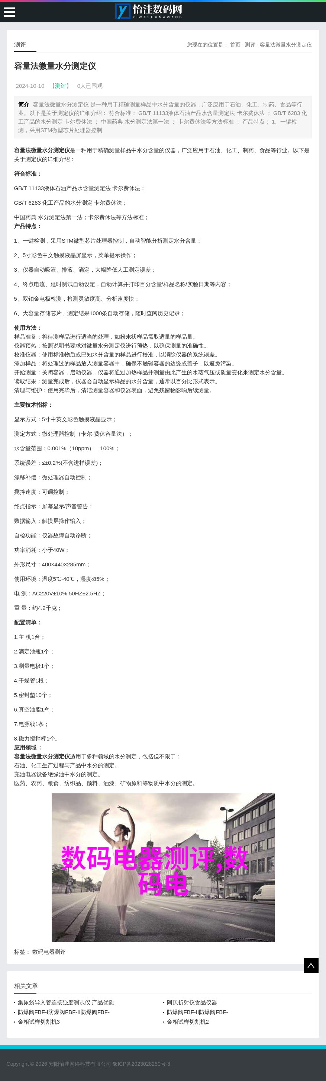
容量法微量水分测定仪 (286, 45)
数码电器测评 (49, 952)
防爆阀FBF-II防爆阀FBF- (197, 1012)
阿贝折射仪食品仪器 (192, 1002)
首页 (235, 45)
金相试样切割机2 (188, 1021)
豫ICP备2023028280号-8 (141, 1064)
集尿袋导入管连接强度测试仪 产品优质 (66, 1002)
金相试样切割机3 (39, 1021)
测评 (250, 45)
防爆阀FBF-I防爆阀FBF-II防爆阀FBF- (64, 1012)
